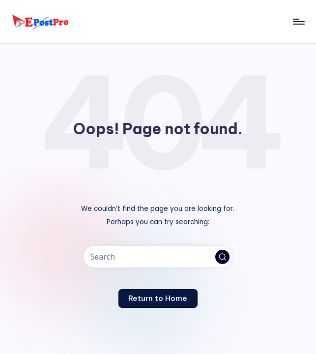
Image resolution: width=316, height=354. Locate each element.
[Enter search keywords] (158, 256)
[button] (222, 257)
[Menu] (298, 22)
